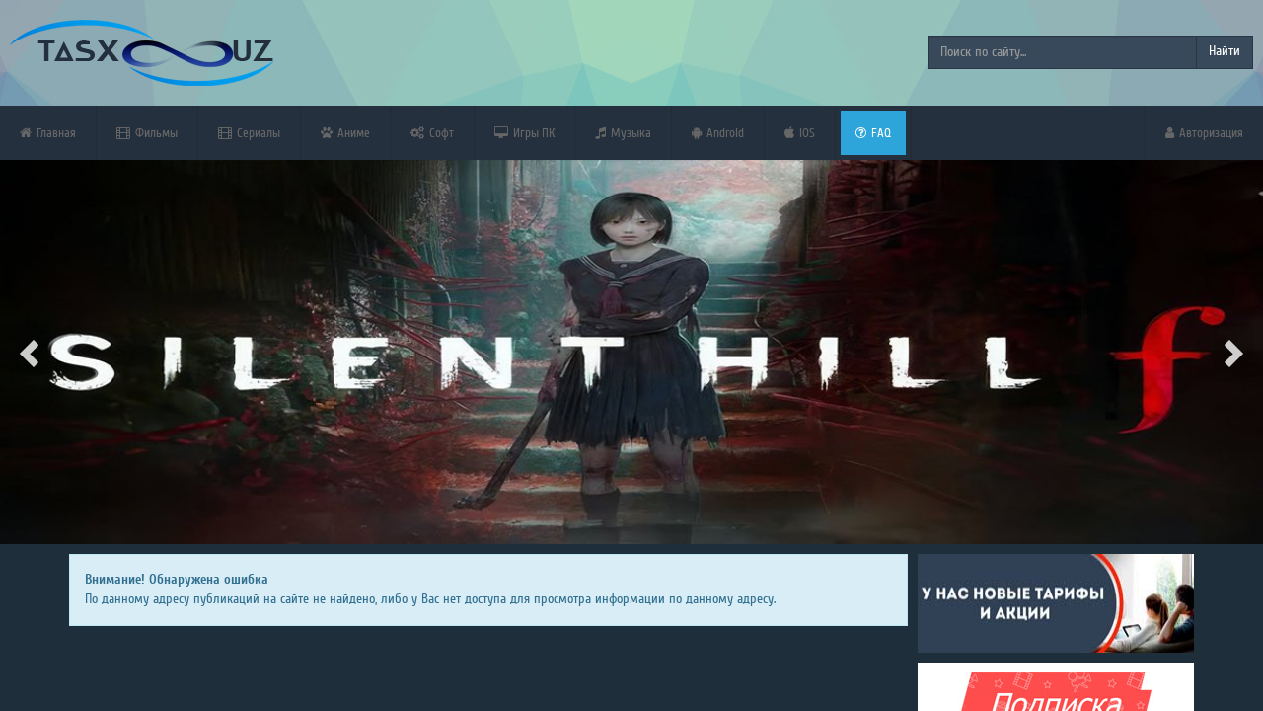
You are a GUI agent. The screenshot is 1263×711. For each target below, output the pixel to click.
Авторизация (1204, 132)
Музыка (623, 132)
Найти (1224, 51)
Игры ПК (524, 132)
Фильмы (147, 132)
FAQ (873, 132)
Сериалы (249, 132)
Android (718, 132)
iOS (799, 132)
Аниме (345, 132)
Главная (48, 132)
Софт (432, 132)
